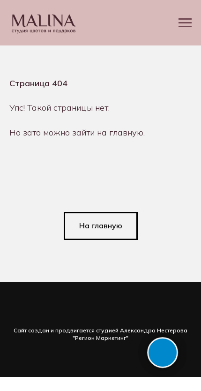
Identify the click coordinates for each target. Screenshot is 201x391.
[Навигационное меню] (185, 23)
